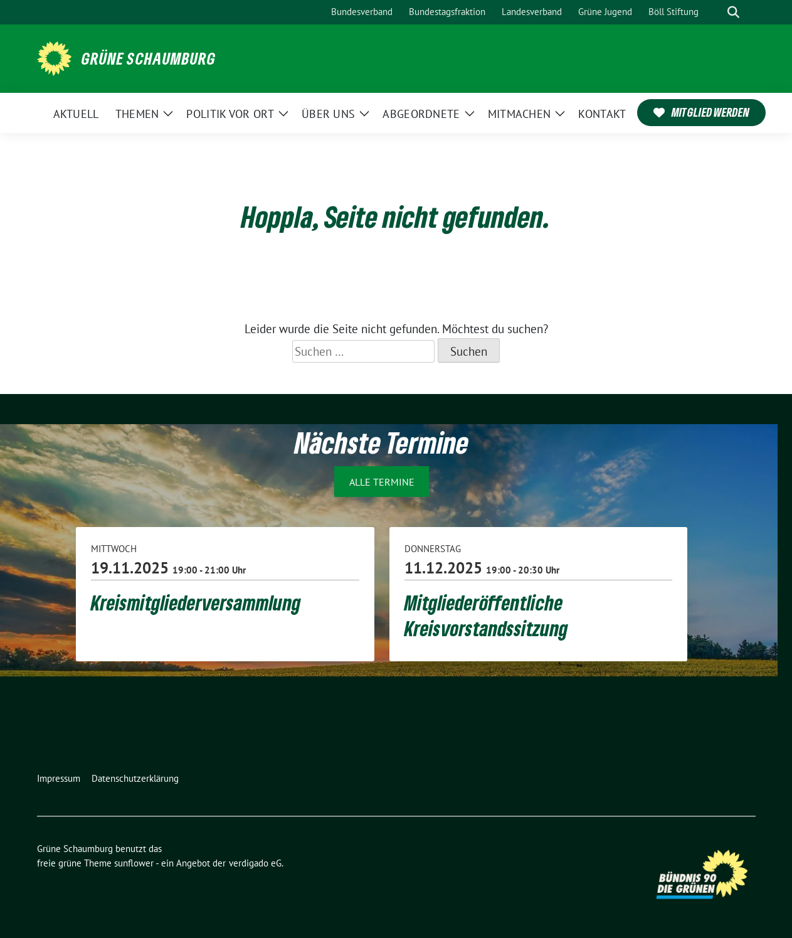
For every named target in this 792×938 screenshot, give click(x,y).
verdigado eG (255, 863)
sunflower (134, 863)
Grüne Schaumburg (149, 58)
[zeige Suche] (733, 12)
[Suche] (715, 12)
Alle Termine (381, 482)
